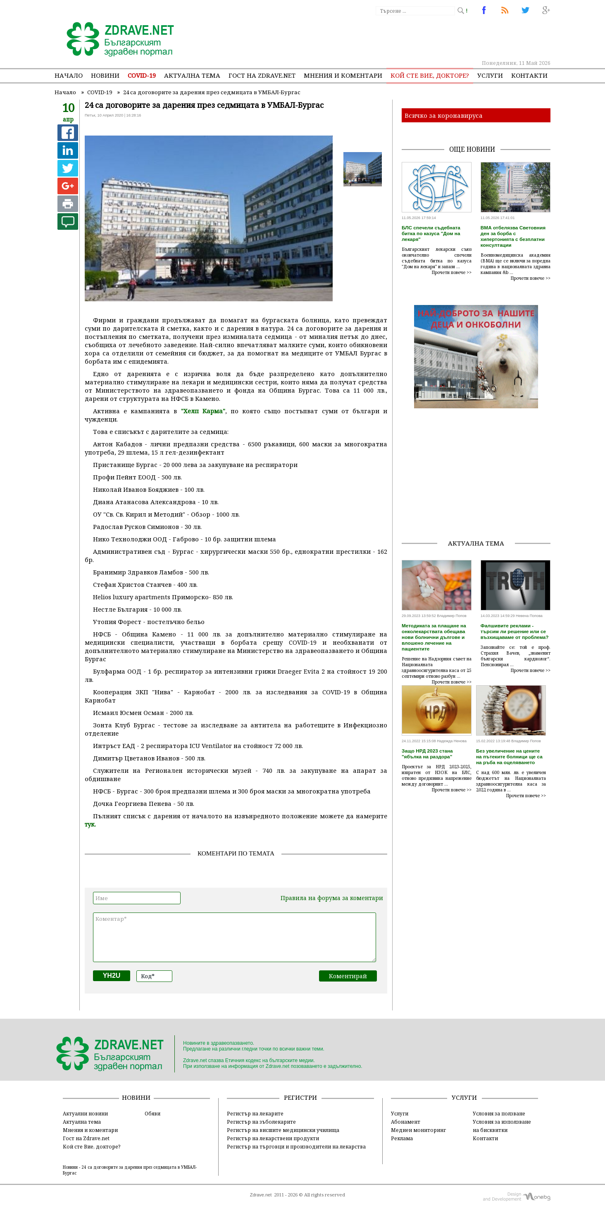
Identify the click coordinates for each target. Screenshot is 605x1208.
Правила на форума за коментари (332, 898)
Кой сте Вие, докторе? (430, 75)
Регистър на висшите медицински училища (283, 1130)
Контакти (529, 75)
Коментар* (234, 937)
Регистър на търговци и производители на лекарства (296, 1146)
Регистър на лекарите (255, 1113)
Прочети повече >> (452, 272)
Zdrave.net (261, 1194)
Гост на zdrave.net (262, 75)
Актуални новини (85, 1113)
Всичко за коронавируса (444, 115)
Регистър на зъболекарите (261, 1121)
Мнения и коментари (343, 75)
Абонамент (405, 1121)
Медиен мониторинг (418, 1130)
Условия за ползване (499, 1113)
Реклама (402, 1138)
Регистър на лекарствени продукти (273, 1138)
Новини (105, 75)
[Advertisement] (399, 37)
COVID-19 (142, 75)
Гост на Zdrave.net (86, 1138)
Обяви (152, 1113)
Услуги (490, 75)
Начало (69, 75)
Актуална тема (192, 75)
